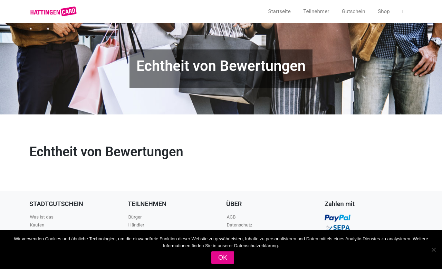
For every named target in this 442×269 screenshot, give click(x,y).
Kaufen (37, 225)
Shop (384, 11)
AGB (231, 217)
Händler (136, 225)
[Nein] (433, 249)
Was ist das (42, 217)
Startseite (279, 11)
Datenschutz (239, 225)
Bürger (135, 217)
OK (222, 257)
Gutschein (353, 11)
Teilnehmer (316, 11)
